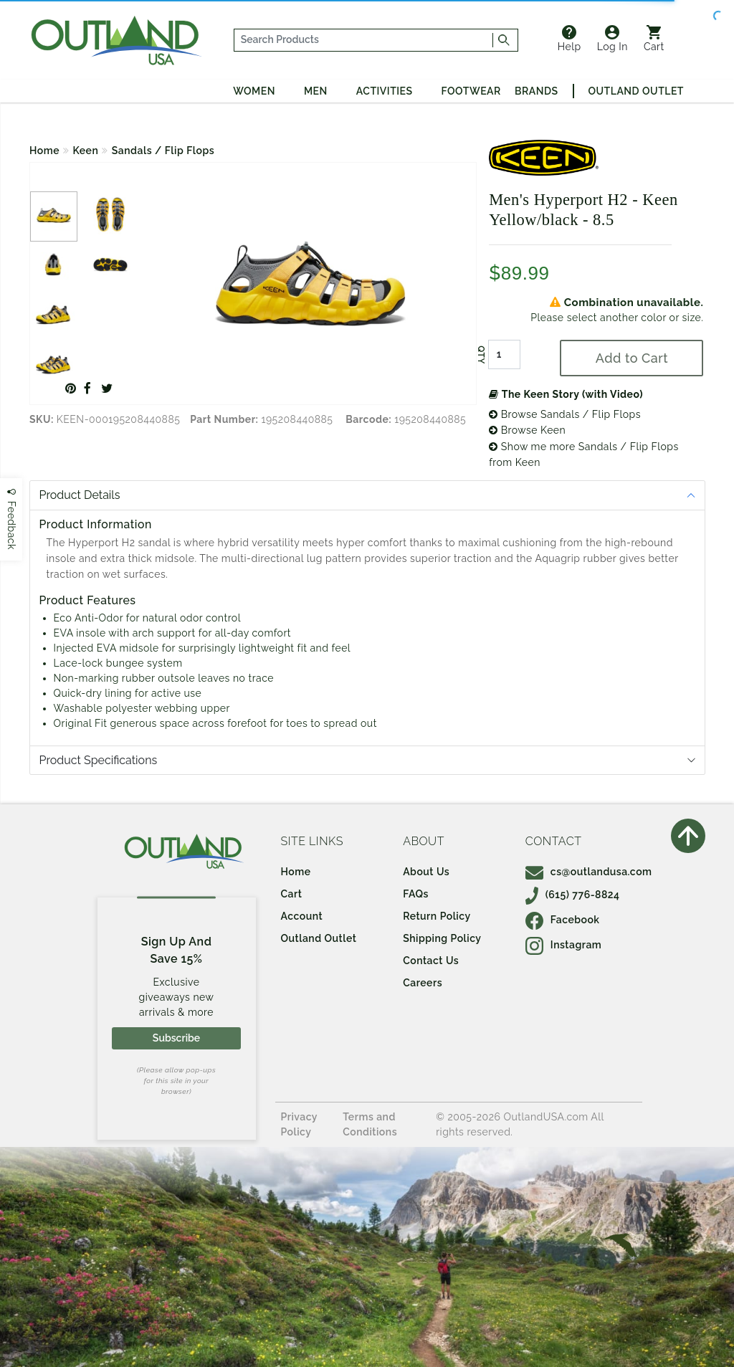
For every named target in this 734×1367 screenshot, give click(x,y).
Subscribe (176, 1038)
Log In (612, 38)
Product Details (79, 495)
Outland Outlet (636, 91)
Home (44, 150)
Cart (654, 38)
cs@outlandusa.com (588, 871)
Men (316, 91)
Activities (384, 91)
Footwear (471, 91)
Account (302, 916)
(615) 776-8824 (572, 894)
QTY (481, 355)
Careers (422, 983)
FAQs (416, 894)
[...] (363, 40)
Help (569, 38)
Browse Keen (527, 430)
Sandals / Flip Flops (163, 150)
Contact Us (431, 960)
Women (254, 91)
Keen (86, 150)
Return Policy (436, 916)
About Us (426, 871)
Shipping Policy (442, 938)
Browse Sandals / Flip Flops (565, 414)
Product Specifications (98, 760)
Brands (536, 91)
